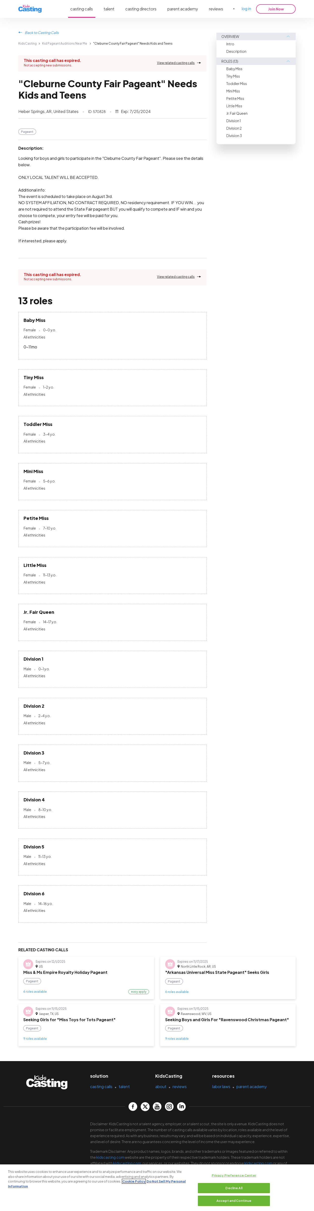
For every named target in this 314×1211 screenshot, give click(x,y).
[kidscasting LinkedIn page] (181, 1106)
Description (236, 51)
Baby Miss (234, 68)
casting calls (81, 8)
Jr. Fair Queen (237, 113)
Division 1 (233, 120)
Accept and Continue (233, 1201)
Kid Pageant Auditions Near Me (64, 43)
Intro (230, 44)
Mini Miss (233, 91)
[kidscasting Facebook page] (133, 1106)
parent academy (182, 8)
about (160, 1086)
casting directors (141, 8)
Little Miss (234, 106)
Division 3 (234, 135)
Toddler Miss (236, 83)
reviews (216, 8)
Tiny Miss (233, 76)
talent (109, 8)
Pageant (27, 132)
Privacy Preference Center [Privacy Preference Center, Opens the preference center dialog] (234, 1176)
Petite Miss (235, 98)
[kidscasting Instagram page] (169, 1106)
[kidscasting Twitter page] (145, 1106)
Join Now (276, 9)
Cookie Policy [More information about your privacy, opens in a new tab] (133, 1181)
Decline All (233, 1188)
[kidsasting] (30, 8)
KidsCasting (27, 43)
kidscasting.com (110, 1157)
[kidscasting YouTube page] (157, 1106)
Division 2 (234, 128)
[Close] (306, 1187)
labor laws (221, 1086)
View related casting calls (176, 63)
